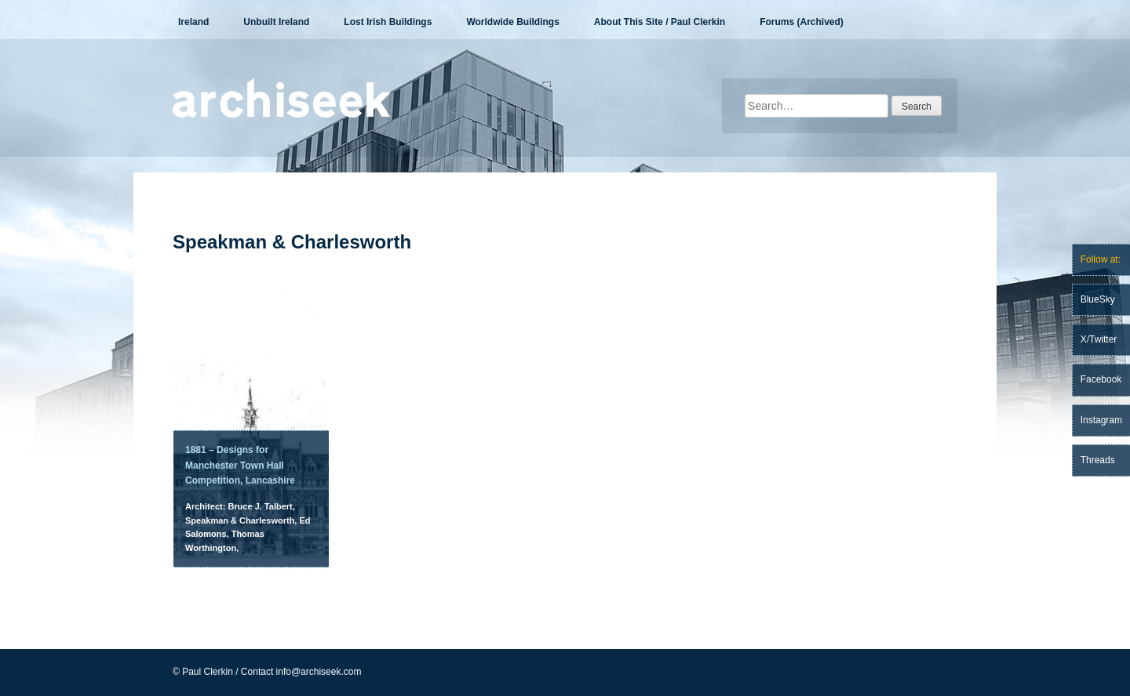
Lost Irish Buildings (388, 21)
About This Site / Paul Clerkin (659, 21)
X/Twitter (1099, 339)
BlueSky (1098, 299)
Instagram (1101, 420)
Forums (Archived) (802, 21)
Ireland (193, 21)
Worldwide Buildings (512, 21)
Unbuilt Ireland (276, 21)
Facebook (1101, 379)
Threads (1098, 460)
